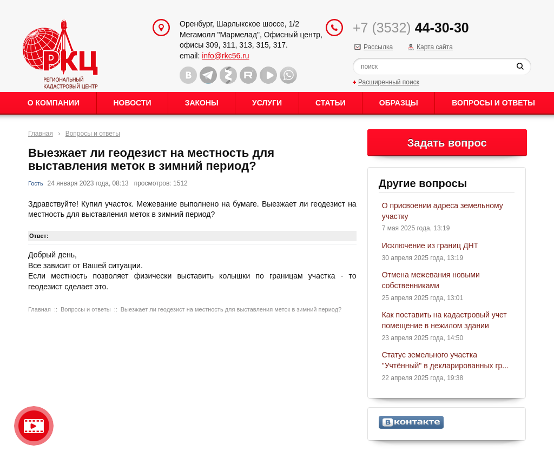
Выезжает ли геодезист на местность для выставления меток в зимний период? (231, 309)
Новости (132, 102)
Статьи (330, 102)
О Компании (54, 102)
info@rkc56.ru (225, 55)
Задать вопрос (447, 143)
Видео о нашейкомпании (34, 426)
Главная (40, 133)
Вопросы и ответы (493, 102)
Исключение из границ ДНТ (430, 245)
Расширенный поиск (388, 82)
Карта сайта (435, 47)
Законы (202, 102)
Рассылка (378, 47)
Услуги (267, 102)
